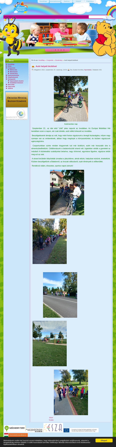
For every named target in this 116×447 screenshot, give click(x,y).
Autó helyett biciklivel (46, 66)
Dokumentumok (13, 75)
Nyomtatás (88, 70)
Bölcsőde (11, 84)
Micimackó (14, 72)
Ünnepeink (11, 79)
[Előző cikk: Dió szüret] (51, 417)
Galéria (10, 88)
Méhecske (13, 70)
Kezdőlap (11, 64)
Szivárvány (14, 73)
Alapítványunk (13, 77)
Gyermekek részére (17, 81)
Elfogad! (104, 440)
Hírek (10, 66)
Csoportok (11, 68)
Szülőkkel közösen (16, 83)
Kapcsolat (11, 86)
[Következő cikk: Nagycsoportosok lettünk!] (51, 420)
